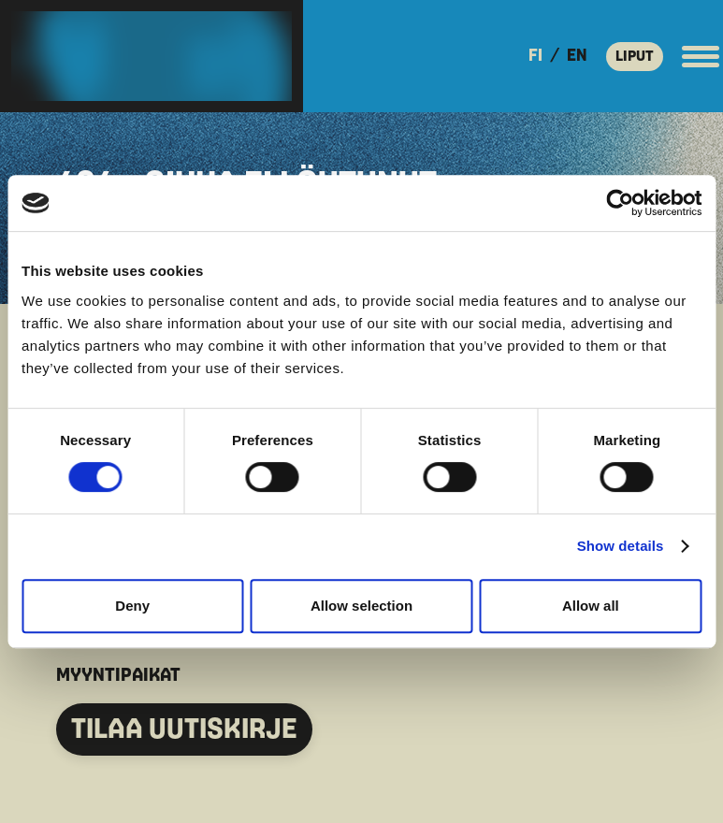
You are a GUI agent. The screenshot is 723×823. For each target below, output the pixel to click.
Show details (620, 546)
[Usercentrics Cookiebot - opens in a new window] (619, 203)
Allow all (590, 606)
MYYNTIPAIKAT (118, 675)
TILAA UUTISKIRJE (184, 729)
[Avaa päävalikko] (700, 56)
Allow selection (361, 606)
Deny (132, 606)
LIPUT (634, 56)
